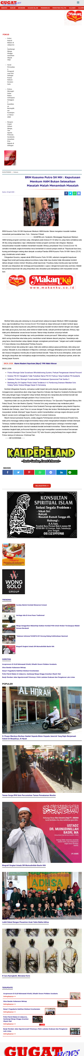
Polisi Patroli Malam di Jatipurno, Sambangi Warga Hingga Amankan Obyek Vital (11, 49)
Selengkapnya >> (9, 1003)
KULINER (72, 8)
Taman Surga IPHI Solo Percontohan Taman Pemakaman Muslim (29, 802)
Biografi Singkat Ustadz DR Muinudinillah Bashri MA (35, 653)
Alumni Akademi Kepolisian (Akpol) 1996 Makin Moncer (35, 370)
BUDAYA (4, 8)
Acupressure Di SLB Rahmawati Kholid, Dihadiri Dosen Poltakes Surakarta (29, 670)
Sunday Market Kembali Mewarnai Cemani (31, 611)
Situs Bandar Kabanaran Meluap (14, 674)
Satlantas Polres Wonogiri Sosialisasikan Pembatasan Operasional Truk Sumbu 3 (38, 386)
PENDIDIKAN (45, 8)
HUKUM (12, 8)
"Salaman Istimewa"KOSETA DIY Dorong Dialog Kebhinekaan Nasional (42, 642)
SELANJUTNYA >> (42, 492)
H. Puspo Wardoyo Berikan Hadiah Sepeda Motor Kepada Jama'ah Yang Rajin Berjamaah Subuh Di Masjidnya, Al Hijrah (39, 744)
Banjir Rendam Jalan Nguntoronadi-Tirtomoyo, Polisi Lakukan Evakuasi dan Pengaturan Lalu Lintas (38, 683)
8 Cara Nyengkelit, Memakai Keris (16, 983)
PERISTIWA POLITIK (59, 8)
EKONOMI (21, 8)
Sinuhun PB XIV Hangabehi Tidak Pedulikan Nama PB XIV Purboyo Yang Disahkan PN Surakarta (43, 382)
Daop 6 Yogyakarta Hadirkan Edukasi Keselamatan (20, 677)
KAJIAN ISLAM (33, 8)
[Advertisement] (42, 1040)
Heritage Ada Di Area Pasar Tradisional (30, 622)
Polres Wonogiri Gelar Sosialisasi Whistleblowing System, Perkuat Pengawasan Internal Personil (44, 379)
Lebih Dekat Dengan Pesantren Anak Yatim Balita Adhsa (25, 929)
